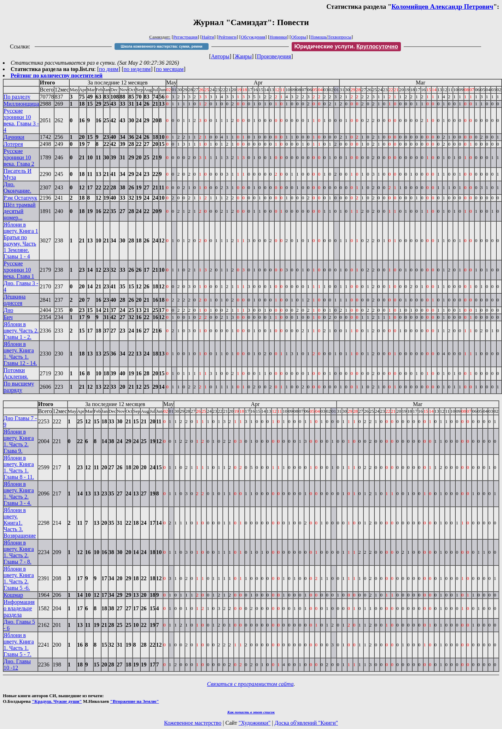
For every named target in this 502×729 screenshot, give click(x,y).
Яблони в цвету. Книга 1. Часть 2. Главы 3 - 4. (19, 493)
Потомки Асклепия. (16, 373)
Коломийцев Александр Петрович (442, 6)
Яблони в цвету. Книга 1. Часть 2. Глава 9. (19, 441)
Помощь (318, 37)
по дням (108, 69)
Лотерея (13, 144)
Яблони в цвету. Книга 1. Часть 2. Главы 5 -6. (19, 578)
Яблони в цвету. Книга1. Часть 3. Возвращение (20, 523)
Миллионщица (21, 104)
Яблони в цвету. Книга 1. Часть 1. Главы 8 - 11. (19, 467)
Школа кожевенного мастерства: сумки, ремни (162, 46)
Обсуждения (253, 37)
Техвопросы (339, 37)
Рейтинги (227, 37)
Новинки (278, 37)
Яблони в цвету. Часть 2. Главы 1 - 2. (21, 330)
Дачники (14, 137)
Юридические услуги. (346, 46)
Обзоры (298, 37)
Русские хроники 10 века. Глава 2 (19, 157)
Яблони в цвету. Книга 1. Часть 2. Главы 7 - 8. (19, 552)
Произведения (274, 56)
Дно (8, 310)
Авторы (220, 56)
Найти (208, 37)
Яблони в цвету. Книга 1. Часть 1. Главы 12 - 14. (20, 353)
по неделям (137, 69)
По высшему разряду (19, 387)
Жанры (243, 56)
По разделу (17, 97)
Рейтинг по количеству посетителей (57, 75)
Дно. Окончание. (17, 187)
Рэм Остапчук (20, 198)
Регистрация (185, 37)
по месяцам (169, 69)
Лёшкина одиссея (14, 300)
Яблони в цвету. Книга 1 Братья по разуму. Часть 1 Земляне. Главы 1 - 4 (21, 240)
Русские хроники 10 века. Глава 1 (19, 269)
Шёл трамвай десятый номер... (20, 211)
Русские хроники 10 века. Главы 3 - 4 (21, 120)
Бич (8, 317)
